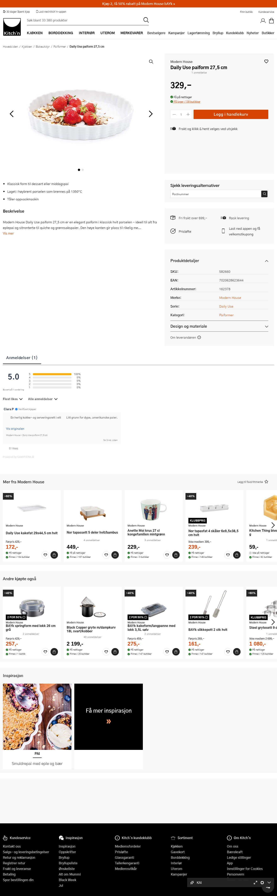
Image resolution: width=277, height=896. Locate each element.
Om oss (232, 846)
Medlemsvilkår (126, 868)
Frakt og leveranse (17, 868)
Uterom (176, 868)
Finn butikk (246, 12)
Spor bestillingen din (18, 879)
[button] (266, 61)
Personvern (235, 874)
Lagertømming (199, 32)
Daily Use (226, 306)
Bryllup (218, 32)
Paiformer (59, 46)
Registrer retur (14, 863)
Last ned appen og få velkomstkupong (244, 231)
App (230, 863)
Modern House (181, 61)
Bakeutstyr (43, 46)
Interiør (176, 863)
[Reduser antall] (174, 114)
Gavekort (178, 851)
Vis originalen (15, 428)
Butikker (268, 32)
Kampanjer (176, 32)
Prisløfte (185, 231)
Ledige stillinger (239, 857)
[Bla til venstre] (11, 113)
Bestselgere (156, 32)
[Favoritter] (45, 555)
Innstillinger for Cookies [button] (245, 868)
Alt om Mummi (70, 874)
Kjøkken (27, 46)
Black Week (67, 879)
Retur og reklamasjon (19, 857)
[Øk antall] (188, 114)
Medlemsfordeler (128, 846)
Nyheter (253, 32)
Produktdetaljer (184, 260)
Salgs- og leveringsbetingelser (26, 851)
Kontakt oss (12, 846)
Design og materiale (188, 326)
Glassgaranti (124, 857)
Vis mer (8, 233)
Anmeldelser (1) (22, 357)
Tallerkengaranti (127, 863)
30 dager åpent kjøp (16, 11)
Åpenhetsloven (238, 879)
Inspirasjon (67, 846)
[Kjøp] (54, 555)
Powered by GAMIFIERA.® (18, 457)
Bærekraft (235, 851)
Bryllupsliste (68, 863)
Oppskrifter (67, 851)
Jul (61, 885)
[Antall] (181, 114)
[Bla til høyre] (150, 113)
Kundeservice (266, 12)
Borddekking (180, 857)
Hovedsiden (10, 46)
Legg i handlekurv (231, 114)
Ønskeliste (67, 868)
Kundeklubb (235, 32)
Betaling (9, 874)
